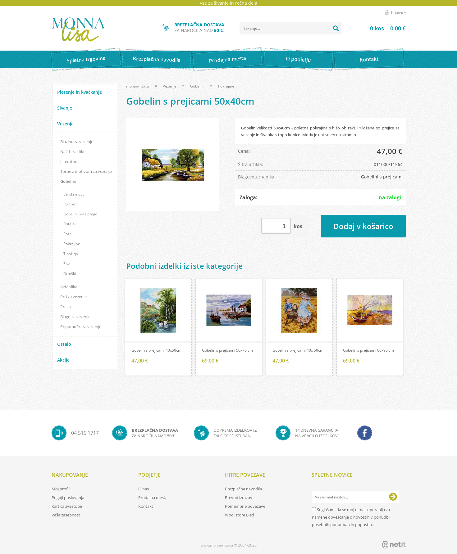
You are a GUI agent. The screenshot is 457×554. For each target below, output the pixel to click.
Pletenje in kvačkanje (79, 92)
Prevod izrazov (238, 497)
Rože (67, 233)
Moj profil (61, 489)
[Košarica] (380, 28)
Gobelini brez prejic (80, 214)
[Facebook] (364, 433)
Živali (67, 263)
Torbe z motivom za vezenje (86, 171)
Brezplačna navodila (157, 59)
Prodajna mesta (227, 59)
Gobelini (68, 181)
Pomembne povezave (245, 506)
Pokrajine (71, 243)
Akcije (63, 360)
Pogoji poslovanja (68, 497)
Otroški (69, 273)
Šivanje (64, 108)
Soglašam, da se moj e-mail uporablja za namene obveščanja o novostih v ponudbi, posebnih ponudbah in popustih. (351, 517)
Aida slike (68, 287)
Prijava (398, 12)
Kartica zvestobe (67, 506)
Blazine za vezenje (76, 141)
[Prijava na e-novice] (393, 497)
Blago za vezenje (75, 316)
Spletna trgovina (86, 59)
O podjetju (298, 59)
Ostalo (69, 224)
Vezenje (65, 124)
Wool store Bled (239, 515)
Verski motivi (74, 194)
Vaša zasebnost (66, 515)
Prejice (66, 306)
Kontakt (369, 59)
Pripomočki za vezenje (80, 326)
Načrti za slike (72, 151)
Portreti (69, 204)
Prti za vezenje (73, 297)
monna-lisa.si (137, 86)
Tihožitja (70, 253)
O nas (143, 489)
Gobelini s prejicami (382, 177)
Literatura (69, 161)
